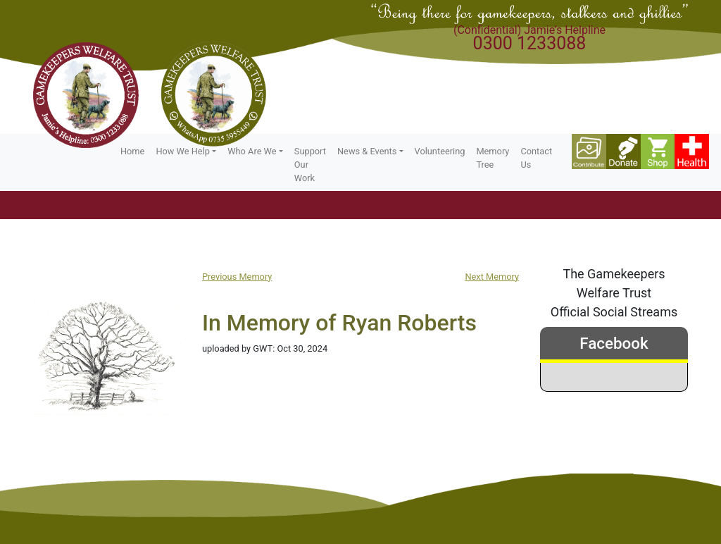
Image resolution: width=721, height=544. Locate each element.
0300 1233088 (530, 43)
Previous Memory (237, 276)
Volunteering (440, 151)
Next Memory (492, 276)
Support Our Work (310, 164)
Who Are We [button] (251, 151)
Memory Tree (492, 158)
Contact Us (536, 158)
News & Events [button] (366, 151)
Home (132, 151)
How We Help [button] (183, 151)
